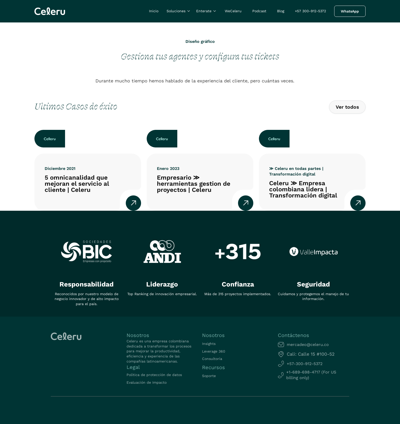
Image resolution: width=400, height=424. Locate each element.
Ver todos (347, 107)
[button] (179, 11)
